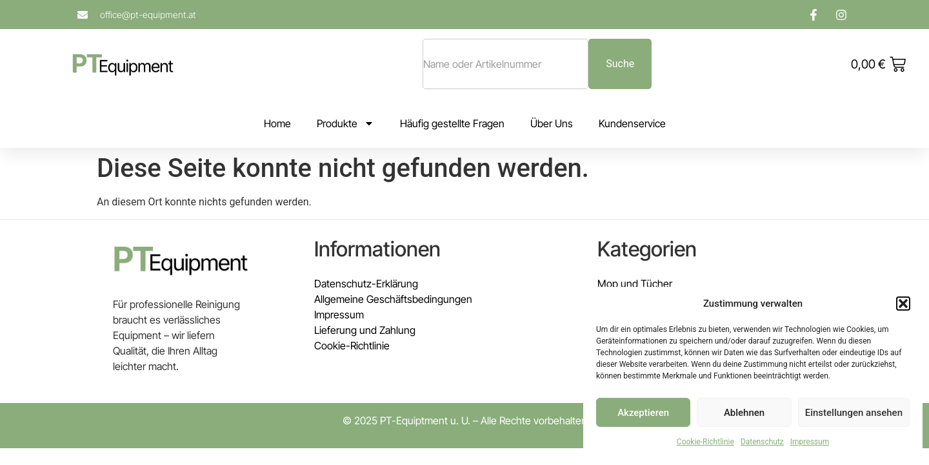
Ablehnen (744, 412)
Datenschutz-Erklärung (366, 283)
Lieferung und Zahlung (364, 330)
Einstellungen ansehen (854, 412)
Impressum (809, 441)
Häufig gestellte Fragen (452, 123)
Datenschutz (762, 441)
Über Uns (551, 123)
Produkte (345, 123)
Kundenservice (632, 123)
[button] (903, 303)
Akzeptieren (643, 412)
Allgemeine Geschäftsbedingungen (393, 299)
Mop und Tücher (634, 283)
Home (277, 123)
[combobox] (505, 64)
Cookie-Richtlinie (705, 441)
